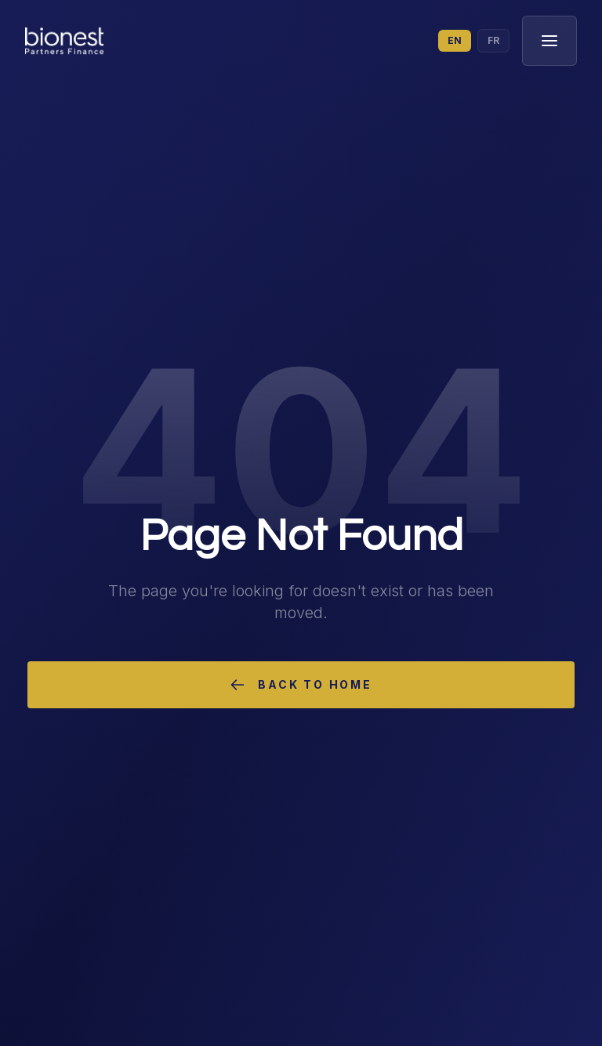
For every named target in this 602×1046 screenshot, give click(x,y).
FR (493, 40)
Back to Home (301, 685)
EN (455, 40)
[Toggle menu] (549, 41)
